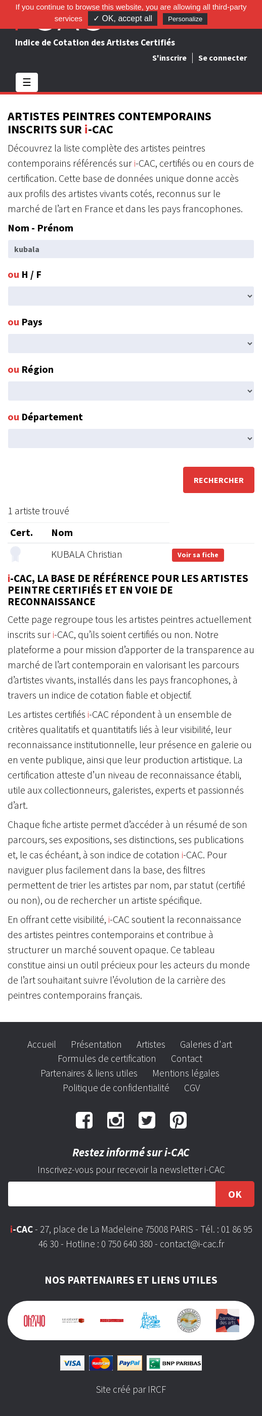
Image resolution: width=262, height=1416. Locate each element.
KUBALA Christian (86, 554)
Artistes (151, 1044)
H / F (24, 274)
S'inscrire (169, 58)
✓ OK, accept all (122, 18)
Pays (25, 321)
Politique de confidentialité (116, 1088)
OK (235, 1194)
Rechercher (219, 480)
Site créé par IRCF (131, 1389)
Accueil (41, 1044)
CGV (192, 1088)
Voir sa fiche (198, 554)
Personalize (185, 19)
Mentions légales (186, 1073)
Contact (186, 1058)
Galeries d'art (206, 1044)
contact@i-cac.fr (192, 1244)
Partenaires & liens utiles (89, 1073)
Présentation (96, 1044)
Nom (62, 532)
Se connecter (222, 58)
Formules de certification (107, 1058)
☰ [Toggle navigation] (26, 82)
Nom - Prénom (40, 227)
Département (45, 416)
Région (31, 369)
